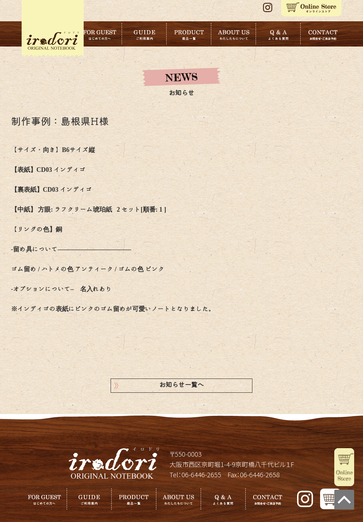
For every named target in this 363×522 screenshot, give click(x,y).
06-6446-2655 (201, 474)
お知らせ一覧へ (181, 385)
